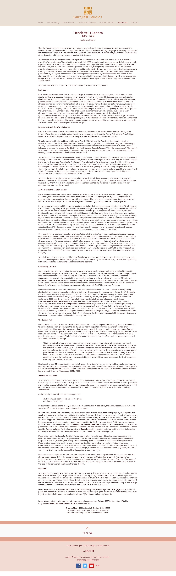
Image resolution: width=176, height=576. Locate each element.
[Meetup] (98, 566)
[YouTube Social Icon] (91, 566)
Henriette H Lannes (88, 33)
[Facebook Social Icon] (78, 566)
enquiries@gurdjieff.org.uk (88, 560)
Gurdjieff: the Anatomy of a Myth (61, 503)
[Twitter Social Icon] (85, 566)
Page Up (88, 532)
